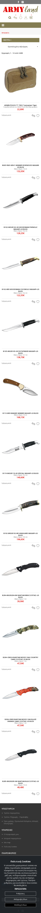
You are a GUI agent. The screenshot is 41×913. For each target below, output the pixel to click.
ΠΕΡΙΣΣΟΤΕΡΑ (20, 889)
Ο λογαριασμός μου (11, 834)
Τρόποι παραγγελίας (12, 813)
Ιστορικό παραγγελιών (12, 838)
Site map (7, 842)
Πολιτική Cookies (10, 846)
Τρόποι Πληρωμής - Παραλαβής (16, 817)
